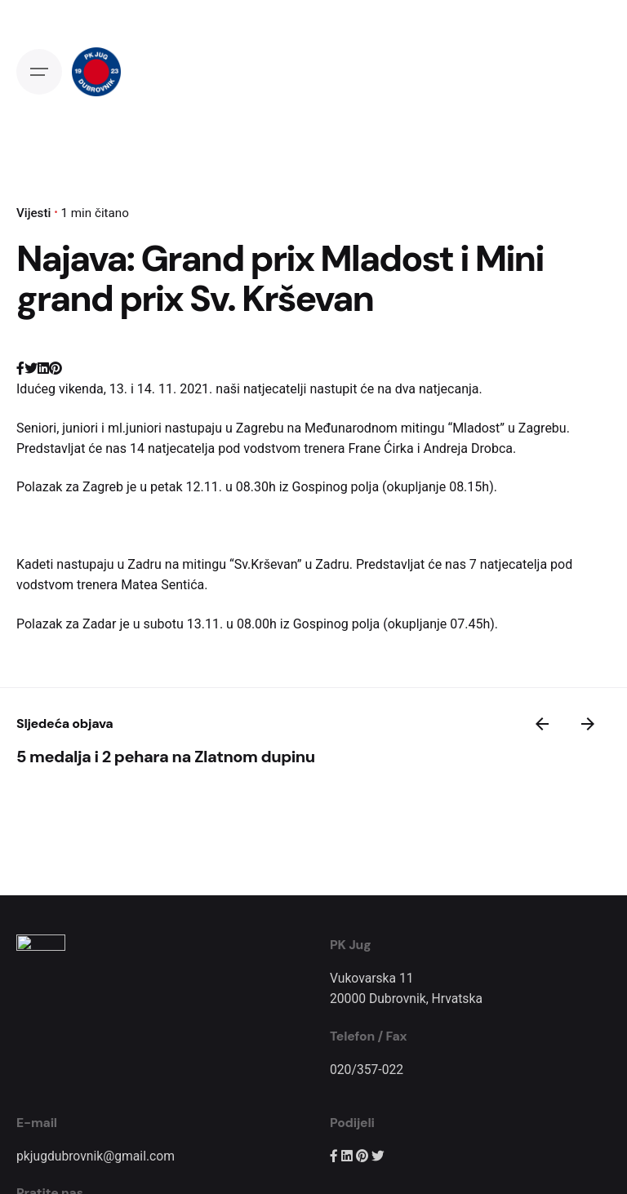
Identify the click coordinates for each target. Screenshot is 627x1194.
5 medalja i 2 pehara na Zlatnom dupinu (165, 756)
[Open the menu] (39, 72)
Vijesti (33, 213)
